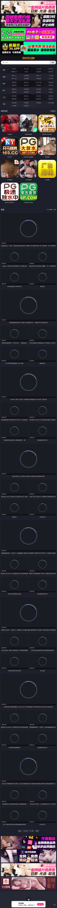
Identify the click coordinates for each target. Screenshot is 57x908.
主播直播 (38, 78)
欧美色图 (38, 89)
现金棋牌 (38, 71)
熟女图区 (38, 92)
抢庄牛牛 (50, 71)
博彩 (4, 70)
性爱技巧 (50, 99)
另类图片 (50, 92)
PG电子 (14, 69)
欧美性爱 (50, 82)
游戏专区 (50, 69)
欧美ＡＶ (38, 75)
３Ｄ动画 (50, 75)
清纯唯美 (26, 92)
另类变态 (50, 85)
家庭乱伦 (26, 96)
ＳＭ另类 (50, 78)
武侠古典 (50, 96)
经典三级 (26, 85)
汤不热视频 (51, 103)
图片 (4, 90)
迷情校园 (14, 99)
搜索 (53, 62)
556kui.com (28, 58)
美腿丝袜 (14, 92)
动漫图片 (50, 89)
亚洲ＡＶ (14, 75)
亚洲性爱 (14, 82)
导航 (4, 104)
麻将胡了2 (14, 71)
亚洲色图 (26, 89)
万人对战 (38, 69)
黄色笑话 (38, 99)
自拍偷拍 (26, 75)
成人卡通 (38, 82)
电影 (4, 84)
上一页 (25, 831)
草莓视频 (38, 103)
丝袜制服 (26, 78)
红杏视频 (14, 105)
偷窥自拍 (14, 89)
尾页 (37, 831)
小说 (4, 97)
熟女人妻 (14, 78)
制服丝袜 (14, 85)
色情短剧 (26, 105)
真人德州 (26, 69)
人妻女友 (38, 96)
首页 (20, 831)
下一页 (31, 831)
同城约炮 (14, 103)
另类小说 (26, 99)
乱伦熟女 (38, 85)
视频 (4, 77)
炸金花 (26, 71)
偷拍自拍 (26, 82)
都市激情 (14, 96)
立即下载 (40, 904)
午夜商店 (26, 103)
